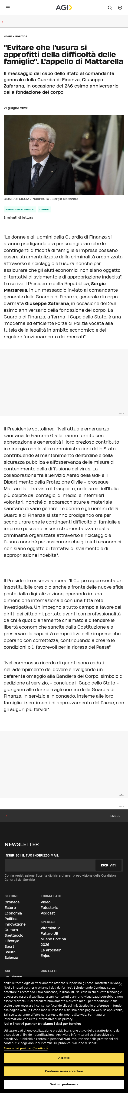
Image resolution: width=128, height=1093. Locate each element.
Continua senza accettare (64, 1071)
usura (44, 209)
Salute (10, 952)
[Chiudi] (120, 984)
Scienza (11, 957)
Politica (21, 36)
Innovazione (15, 924)
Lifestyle (12, 941)
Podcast (48, 913)
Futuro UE (49, 933)
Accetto (64, 1058)
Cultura (11, 930)
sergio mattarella (20, 209)
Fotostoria (49, 907)
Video (45, 902)
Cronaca (12, 902)
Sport (9, 946)
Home (8, 36)
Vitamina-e (50, 928)
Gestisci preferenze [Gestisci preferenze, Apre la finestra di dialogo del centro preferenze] (64, 1084)
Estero (10, 907)
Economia (13, 913)
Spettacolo (14, 935)
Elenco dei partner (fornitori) (26, 1046)
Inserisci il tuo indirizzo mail (32, 855)
